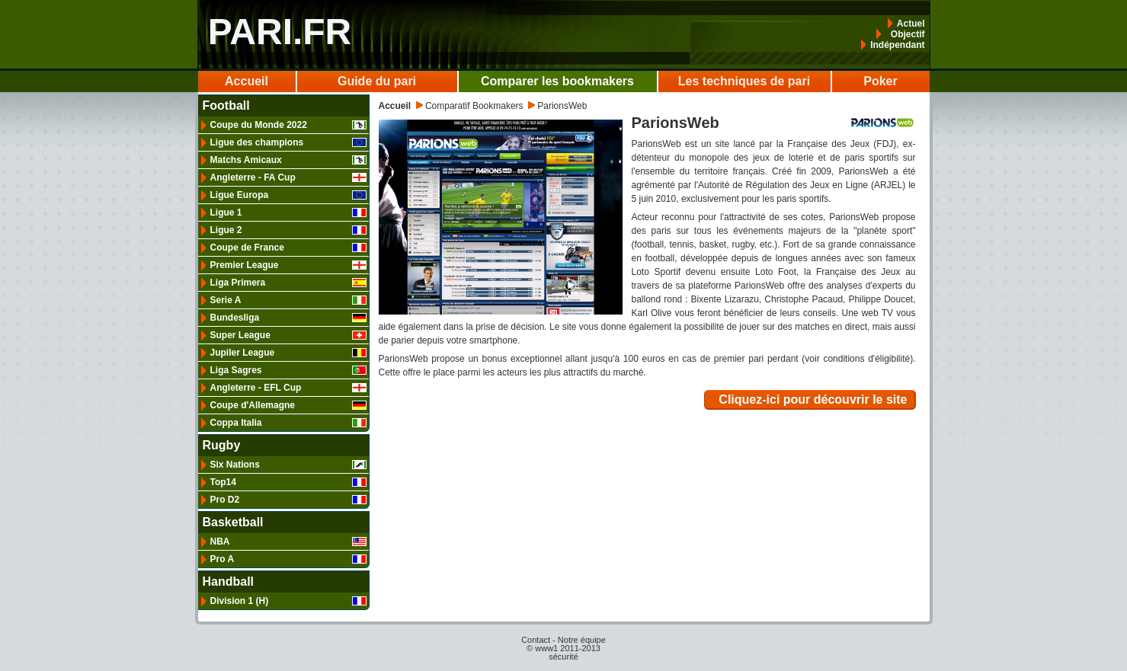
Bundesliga (288, 317)
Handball (229, 582)
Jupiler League (288, 352)
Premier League (288, 265)
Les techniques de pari (744, 81)
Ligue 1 (288, 212)
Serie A (288, 300)
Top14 (288, 482)
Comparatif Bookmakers (474, 106)
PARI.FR (279, 31)
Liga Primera (288, 282)
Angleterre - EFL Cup (288, 387)
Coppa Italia (288, 422)
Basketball (233, 522)
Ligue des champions (288, 142)
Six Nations (288, 464)
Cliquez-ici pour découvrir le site (813, 399)
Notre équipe (582, 639)
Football (226, 106)
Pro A (288, 559)
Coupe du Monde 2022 (288, 125)
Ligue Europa (288, 195)
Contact (535, 639)
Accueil (246, 81)
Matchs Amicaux (288, 160)
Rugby (222, 445)
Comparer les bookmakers (557, 81)
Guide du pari (377, 81)
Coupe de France (288, 247)
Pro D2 (288, 499)
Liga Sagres (288, 370)
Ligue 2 (288, 230)
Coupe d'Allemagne (288, 405)
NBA (288, 541)
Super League (288, 335)
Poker (880, 81)
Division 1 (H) (288, 601)
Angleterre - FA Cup (288, 177)
